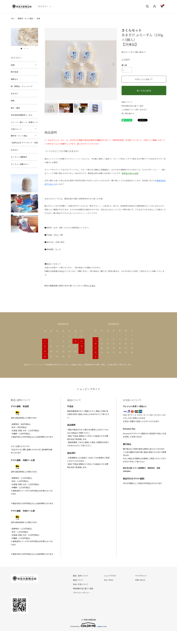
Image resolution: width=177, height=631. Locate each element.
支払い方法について (80, 584)
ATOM (111, 580)
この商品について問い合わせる (134, 109)
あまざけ (14, 93)
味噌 (13, 65)
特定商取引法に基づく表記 (132, 105)
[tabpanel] (24, 37)
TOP (12, 18)
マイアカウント (141, 575)
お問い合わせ (140, 580)
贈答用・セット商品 (25, 18)
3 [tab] (27, 48)
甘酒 (38, 18)
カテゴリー (43, 6)
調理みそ (14, 79)
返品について (127, 102)
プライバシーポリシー (81, 592)
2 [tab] (24, 48)
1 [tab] (21, 48)
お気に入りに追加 (144, 79)
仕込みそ (14, 149)
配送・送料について (80, 575)
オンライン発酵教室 (19, 157)
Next (113, 64)
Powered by (88, 624)
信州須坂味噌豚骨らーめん (22, 115)
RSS (105, 580)
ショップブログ (110, 575)
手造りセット (16, 129)
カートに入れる (144, 90)
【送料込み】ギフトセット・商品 (24, 142)
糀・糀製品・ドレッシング (21, 86)
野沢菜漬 (14, 72)
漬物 (13, 100)
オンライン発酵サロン (20, 164)
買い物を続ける (128, 113)
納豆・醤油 (15, 108)
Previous (48, 64)
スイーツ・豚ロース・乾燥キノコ (24, 122)
